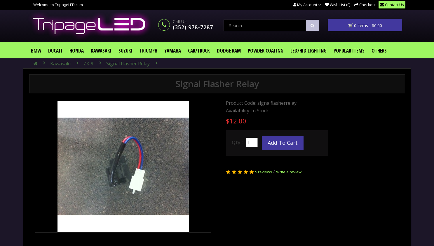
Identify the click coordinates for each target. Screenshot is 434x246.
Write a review (288, 172)
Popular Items (349, 50)
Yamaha (172, 50)
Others (379, 50)
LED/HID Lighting (308, 50)
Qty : (237, 142)
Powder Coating (265, 50)
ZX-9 (88, 63)
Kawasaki (101, 50)
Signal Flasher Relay (128, 63)
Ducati (55, 50)
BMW (36, 50)
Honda (76, 50)
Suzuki (125, 50)
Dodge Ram (229, 50)
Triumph (148, 50)
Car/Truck (199, 50)
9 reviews (263, 172)
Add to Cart (283, 142)
